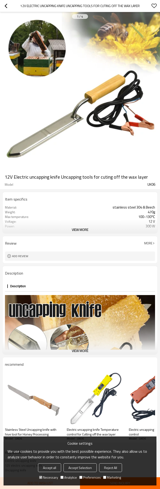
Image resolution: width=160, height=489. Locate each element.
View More (80, 229)
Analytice (68, 477)
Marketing (112, 477)
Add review (20, 256)
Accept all (49, 467)
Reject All (110, 467)
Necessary (48, 477)
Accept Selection (80, 467)
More (148, 243)
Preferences (90, 477)
